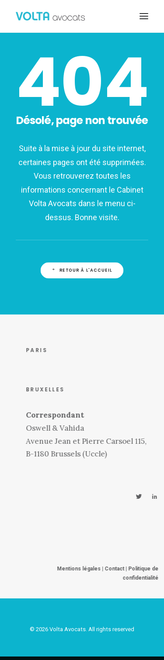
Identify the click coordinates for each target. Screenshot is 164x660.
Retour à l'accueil (82, 270)
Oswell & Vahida (64, 428)
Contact (124, 569)
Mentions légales (88, 569)
